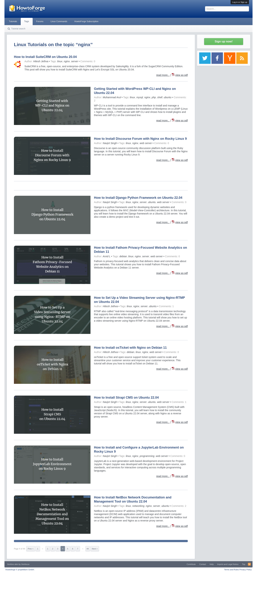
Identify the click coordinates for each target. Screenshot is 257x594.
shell (159, 97)
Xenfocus (25, 564)
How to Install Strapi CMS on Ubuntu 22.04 (126, 397)
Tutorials (13, 21)
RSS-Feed (249, 564)
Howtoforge (19, 570)
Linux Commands (59, 21)
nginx (67, 61)
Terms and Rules (231, 570)
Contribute (191, 564)
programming (147, 456)
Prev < (30, 549)
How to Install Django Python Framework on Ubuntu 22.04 (138, 197)
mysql (139, 97)
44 (88, 549)
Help (212, 564)
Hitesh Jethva (40, 61)
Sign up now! (224, 41)
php (154, 97)
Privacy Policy (246, 570)
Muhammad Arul (112, 97)
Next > (95, 549)
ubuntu (167, 97)
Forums (40, 21)
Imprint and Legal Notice (227, 564)
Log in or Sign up (239, 2)
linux (59, 61)
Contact (202, 564)
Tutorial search (18, 28)
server (74, 61)
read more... (163, 75)
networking (138, 506)
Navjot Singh (110, 143)
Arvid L (107, 256)
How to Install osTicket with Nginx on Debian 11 (130, 347)
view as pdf (181, 75)
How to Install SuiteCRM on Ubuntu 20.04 (45, 57)
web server (146, 143)
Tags (26, 21)
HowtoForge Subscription (86, 21)
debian (123, 256)
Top (243, 564)
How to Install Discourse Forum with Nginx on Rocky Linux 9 (140, 138)
